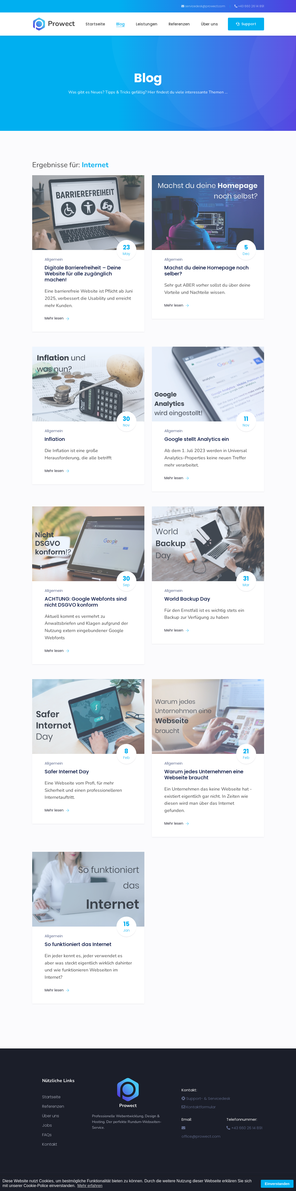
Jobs (47, 1125)
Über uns (209, 24)
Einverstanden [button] (277, 1184)
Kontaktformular (199, 1107)
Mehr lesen (57, 318)
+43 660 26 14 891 (249, 6)
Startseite (95, 24)
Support (246, 23)
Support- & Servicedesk (206, 1098)
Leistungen (146, 24)
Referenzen (179, 24)
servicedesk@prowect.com (203, 6)
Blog (120, 24)
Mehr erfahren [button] (89, 1186)
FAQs (47, 1134)
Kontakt (49, 1144)
